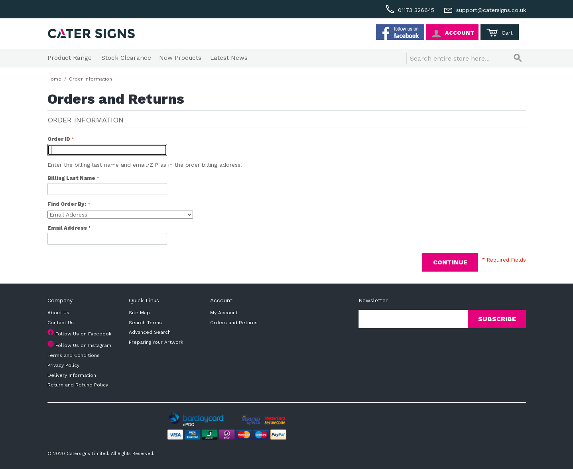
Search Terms (145, 322)
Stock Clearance (126, 57)
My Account (224, 312)
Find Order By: (66, 204)
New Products (180, 57)
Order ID (59, 139)
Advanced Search (150, 332)
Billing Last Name (71, 178)
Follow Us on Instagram (83, 345)
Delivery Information (71, 375)
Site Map (139, 312)
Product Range (69, 57)
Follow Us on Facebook (83, 334)
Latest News (229, 57)
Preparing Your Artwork (156, 342)
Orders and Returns (234, 322)
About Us (58, 312)
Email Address (67, 228)
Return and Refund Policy (77, 385)
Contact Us (60, 322)
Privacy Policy (63, 365)
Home (54, 79)
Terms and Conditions (73, 355)
